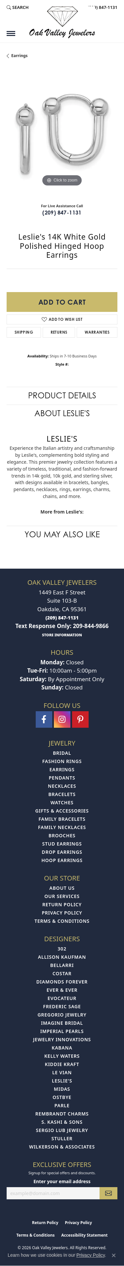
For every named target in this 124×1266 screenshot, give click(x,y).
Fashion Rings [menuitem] (62, 761)
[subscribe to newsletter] (108, 1193)
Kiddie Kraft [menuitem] (62, 1064)
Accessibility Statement (84, 1235)
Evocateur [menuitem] (62, 998)
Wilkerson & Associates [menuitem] (62, 1147)
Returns (59, 332)
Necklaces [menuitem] (62, 786)
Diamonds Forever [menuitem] (62, 982)
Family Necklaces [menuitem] (62, 827)
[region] (62, 133)
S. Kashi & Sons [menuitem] (61, 1122)
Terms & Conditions (62, 921)
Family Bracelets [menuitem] (61, 819)
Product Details (62, 395)
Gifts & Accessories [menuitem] (62, 811)
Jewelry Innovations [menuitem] (62, 1039)
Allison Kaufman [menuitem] (62, 957)
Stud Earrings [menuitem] (62, 844)
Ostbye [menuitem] (62, 1097)
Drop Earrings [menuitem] (62, 852)
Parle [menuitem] (62, 1105)
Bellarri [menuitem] (62, 965)
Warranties (97, 332)
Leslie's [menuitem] (62, 1081)
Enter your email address (62, 1181)
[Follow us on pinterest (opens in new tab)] (80, 719)
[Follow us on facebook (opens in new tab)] (44, 719)
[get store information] (62, 634)
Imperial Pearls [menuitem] (62, 1031)
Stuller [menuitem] (62, 1138)
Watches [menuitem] (62, 802)
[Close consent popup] (114, 1255)
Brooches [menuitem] (62, 835)
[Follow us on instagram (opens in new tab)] (62, 719)
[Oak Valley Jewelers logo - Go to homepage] (62, 22)
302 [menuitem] (62, 949)
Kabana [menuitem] (62, 1048)
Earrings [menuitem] (62, 769)
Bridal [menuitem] (62, 753)
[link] (101, 7)
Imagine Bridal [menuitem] (62, 1023)
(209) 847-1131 (62, 212)
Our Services (62, 896)
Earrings (19, 55)
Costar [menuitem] (62, 973)
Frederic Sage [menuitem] (62, 1006)
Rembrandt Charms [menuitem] (62, 1114)
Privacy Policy (62, 913)
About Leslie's (62, 413)
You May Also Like (62, 534)
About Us (61, 888)
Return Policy (62, 904)
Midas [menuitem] (62, 1089)
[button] (18, 7)
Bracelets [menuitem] (61, 794)
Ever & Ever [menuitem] (62, 990)
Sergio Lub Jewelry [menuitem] (62, 1130)
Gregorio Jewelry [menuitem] (61, 1015)
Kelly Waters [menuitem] (62, 1056)
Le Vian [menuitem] (62, 1072)
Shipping (24, 332)
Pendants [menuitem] (62, 778)
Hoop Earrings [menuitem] (62, 860)
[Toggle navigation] (11, 33)
